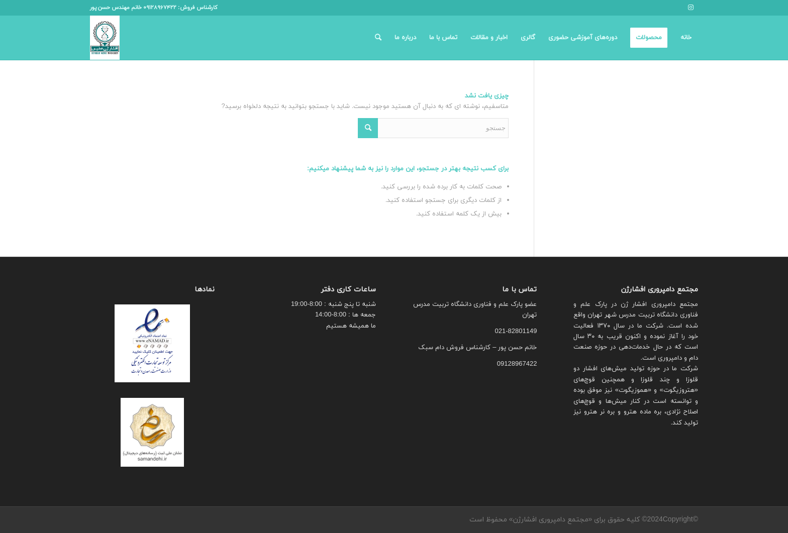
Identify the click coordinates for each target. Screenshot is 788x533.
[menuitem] (686, 38)
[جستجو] (378, 38)
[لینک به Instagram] (690, 7)
